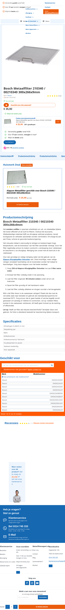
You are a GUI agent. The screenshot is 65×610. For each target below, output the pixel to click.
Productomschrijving (13, 215)
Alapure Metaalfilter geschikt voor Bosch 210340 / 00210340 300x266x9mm (31, 189)
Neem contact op (34, 364)
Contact (10, 142)
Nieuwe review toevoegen (44, 417)
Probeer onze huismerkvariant (25, 118)
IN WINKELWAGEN (32, 202)
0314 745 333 (53, 552)
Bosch (10, 95)
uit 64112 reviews (18, 148)
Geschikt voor (7, 353)
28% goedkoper (30, 124)
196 (60, 96)
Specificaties (9, 317)
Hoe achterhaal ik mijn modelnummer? (15, 371)
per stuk (29, 196)
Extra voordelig (27, 163)
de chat (14, 471)
